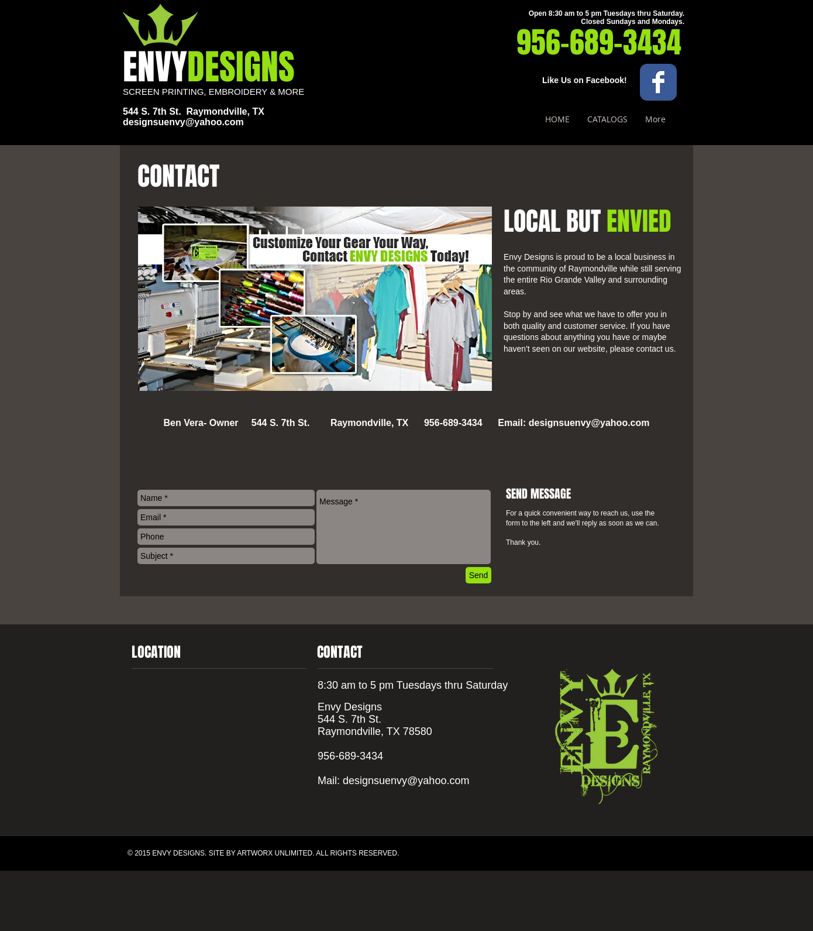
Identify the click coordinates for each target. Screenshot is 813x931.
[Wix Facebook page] (658, 82)
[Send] (478, 575)
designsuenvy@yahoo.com (183, 122)
